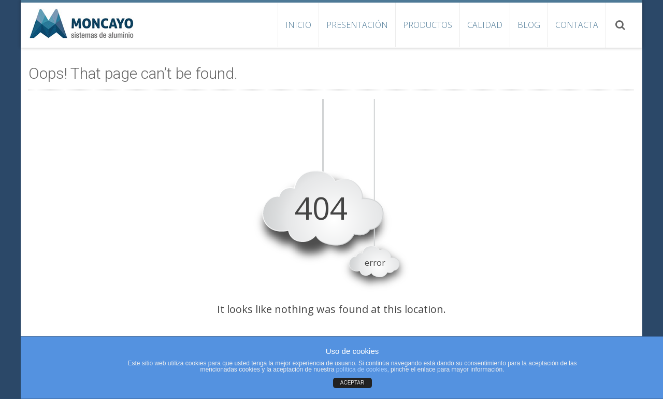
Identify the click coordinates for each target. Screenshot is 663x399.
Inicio (298, 25)
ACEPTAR (352, 383)
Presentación (357, 25)
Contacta (576, 25)
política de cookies (361, 369)
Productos (427, 25)
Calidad (484, 25)
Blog (528, 25)
